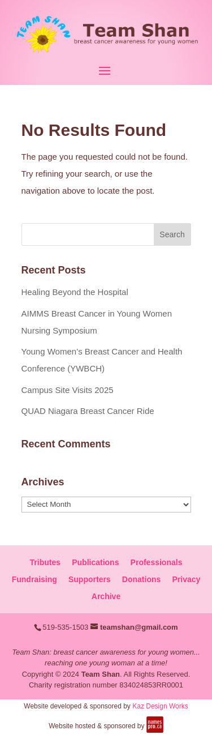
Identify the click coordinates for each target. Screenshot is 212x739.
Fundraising (34, 579)
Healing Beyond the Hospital (74, 292)
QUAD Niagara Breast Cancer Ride (87, 411)
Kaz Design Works (160, 706)
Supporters (89, 579)
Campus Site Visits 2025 (67, 390)
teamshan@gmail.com (139, 627)
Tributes (45, 562)
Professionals (157, 562)
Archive (106, 596)
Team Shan (100, 674)
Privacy (186, 579)
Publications (95, 562)
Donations (141, 579)
